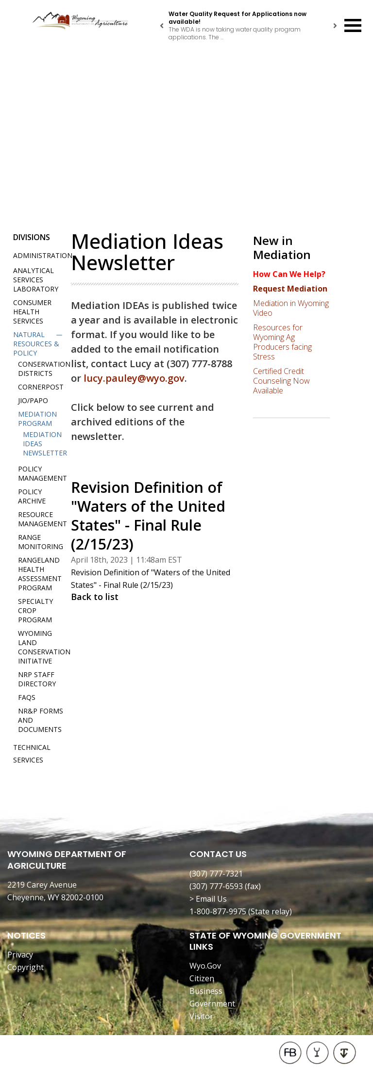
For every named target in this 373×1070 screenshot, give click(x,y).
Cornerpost (41, 386)
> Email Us (208, 898)
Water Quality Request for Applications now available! (237, 18)
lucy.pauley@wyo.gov (134, 378)
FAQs (26, 697)
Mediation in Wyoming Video (291, 308)
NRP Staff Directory (37, 679)
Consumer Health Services (32, 311)
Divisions (31, 237)
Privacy (20, 954)
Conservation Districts (44, 368)
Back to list (95, 596)
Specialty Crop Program (35, 610)
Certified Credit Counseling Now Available (281, 381)
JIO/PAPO (33, 400)
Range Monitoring (40, 542)
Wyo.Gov (205, 965)
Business (205, 991)
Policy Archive (32, 496)
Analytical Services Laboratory (35, 279)
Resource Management (42, 519)
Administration (42, 255)
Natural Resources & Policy (36, 343)
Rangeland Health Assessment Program (40, 573)
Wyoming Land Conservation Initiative (44, 647)
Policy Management (42, 473)
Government (212, 1003)
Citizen (201, 978)
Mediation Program (37, 418)
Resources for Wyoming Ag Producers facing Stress (282, 342)
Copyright (25, 967)
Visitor (201, 1016)
